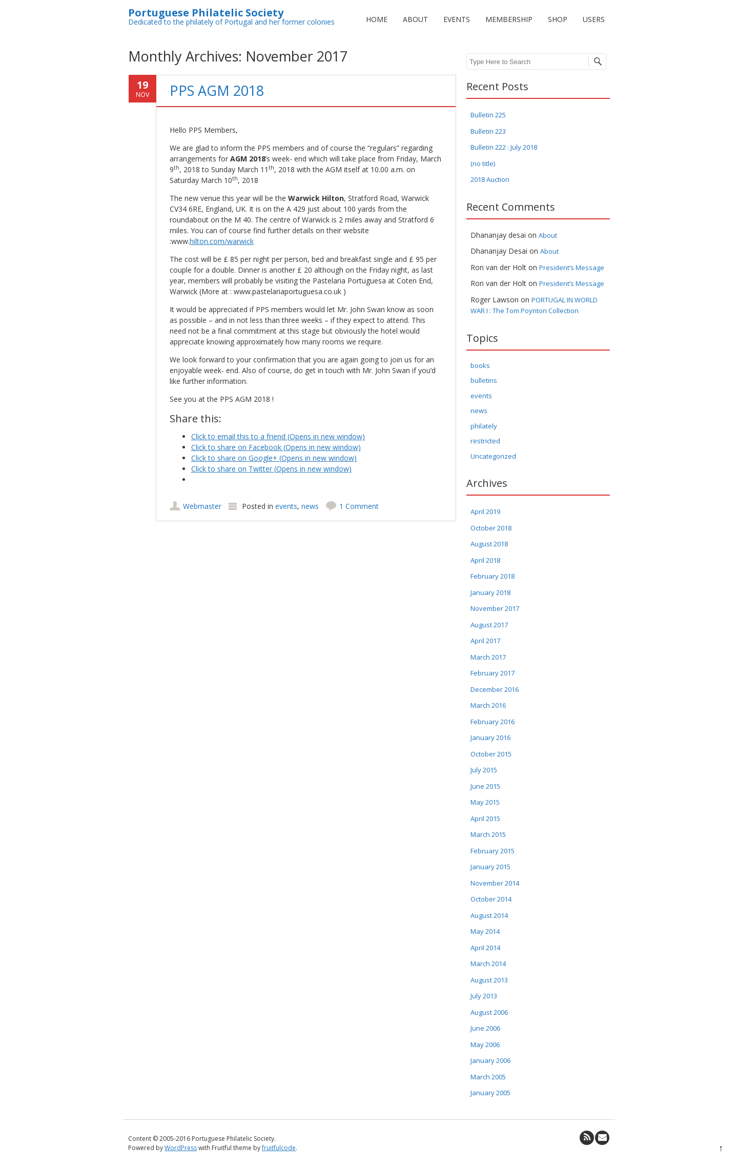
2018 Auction (489, 179)
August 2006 (489, 1012)
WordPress (181, 1147)
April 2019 (485, 511)
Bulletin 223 (488, 131)
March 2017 (488, 657)
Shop (557, 19)
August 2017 (489, 624)
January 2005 (490, 1092)
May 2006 (485, 1044)
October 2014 (490, 899)
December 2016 (494, 689)
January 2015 (490, 866)
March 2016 (488, 705)
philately (483, 426)
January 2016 (490, 737)
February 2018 (492, 576)
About (415, 19)
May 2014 (485, 931)
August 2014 (489, 915)
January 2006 (490, 1060)
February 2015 (492, 850)
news (310, 506)
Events (456, 19)
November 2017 (494, 608)
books (480, 365)
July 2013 (483, 995)
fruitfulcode (279, 1147)
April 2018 (485, 560)
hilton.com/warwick (222, 241)
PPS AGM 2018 (217, 90)
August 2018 (489, 543)
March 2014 (488, 963)
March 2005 (488, 1076)
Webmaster (202, 506)
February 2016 (492, 721)
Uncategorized (493, 456)
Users (594, 19)
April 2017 (485, 640)
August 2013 (489, 980)
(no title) (482, 163)
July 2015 (483, 769)
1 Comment (359, 506)
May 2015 (485, 802)
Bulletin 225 (488, 114)
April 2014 (485, 947)
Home (376, 19)
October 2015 (490, 754)
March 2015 (488, 834)
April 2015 (485, 818)
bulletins (483, 380)
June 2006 (485, 1028)
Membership (508, 19)
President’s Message (571, 267)
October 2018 (490, 528)
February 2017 (492, 673)
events (286, 506)
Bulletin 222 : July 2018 (503, 147)
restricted (485, 440)
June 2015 (485, 786)
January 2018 (490, 592)
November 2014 (494, 883)
